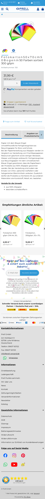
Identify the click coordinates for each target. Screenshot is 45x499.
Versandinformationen (10, 397)
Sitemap (4, 424)
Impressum (6, 427)
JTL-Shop (27, 497)
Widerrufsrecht (7, 435)
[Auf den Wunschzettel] (31, 24)
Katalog (4, 404)
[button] (38, 9)
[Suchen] (7, 9)
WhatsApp (13, 358)
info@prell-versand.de (10, 354)
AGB (3, 420)
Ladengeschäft (7, 374)
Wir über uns (6, 382)
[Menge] (12, 83)
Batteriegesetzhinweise (11, 431)
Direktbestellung (8, 371)
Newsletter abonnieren (29, 273)
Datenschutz (6, 416)
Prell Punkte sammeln (10, 378)
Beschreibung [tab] (11, 135)
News (3, 385)
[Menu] (2, 9)
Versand (36, 493)
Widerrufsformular (9, 438)
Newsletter (5, 400)
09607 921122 (13, 346)
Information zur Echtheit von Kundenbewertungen (22, 442)
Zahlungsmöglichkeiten (11, 393)
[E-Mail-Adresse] (13, 273)
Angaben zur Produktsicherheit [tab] (32, 134)
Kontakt (4, 389)
